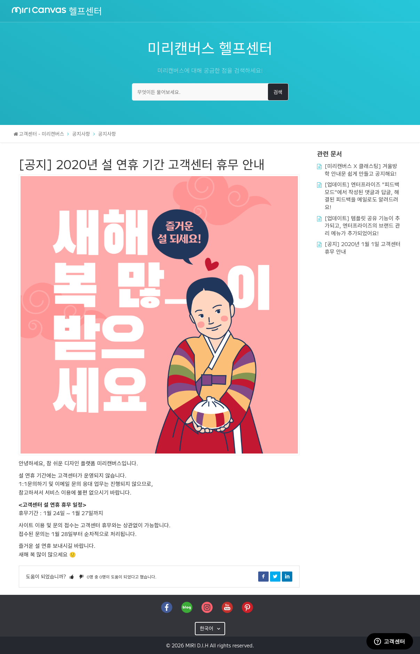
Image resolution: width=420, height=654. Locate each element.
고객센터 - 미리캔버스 (41, 133)
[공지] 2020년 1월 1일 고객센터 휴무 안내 (363, 247)
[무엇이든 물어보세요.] (210, 92)
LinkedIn (287, 576)
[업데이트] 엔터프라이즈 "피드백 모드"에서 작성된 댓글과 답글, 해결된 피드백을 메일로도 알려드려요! (362, 195)
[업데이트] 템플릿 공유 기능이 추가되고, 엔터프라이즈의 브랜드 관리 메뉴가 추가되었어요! (362, 225)
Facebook (263, 576)
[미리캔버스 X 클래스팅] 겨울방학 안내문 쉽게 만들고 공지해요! (361, 169)
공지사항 (81, 133)
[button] (72, 576)
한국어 (207, 628)
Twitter (275, 576)
